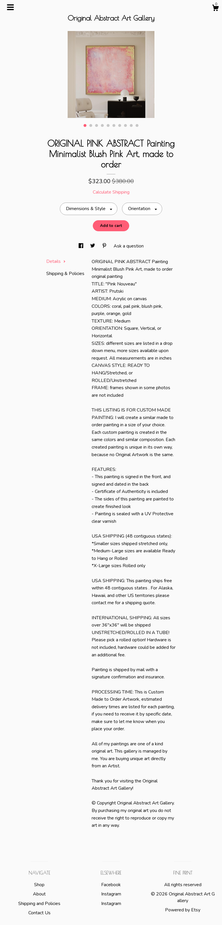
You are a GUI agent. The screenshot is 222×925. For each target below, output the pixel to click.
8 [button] (125, 125)
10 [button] (137, 125)
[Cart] (215, 8)
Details (56, 261)
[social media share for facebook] (81, 246)
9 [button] (131, 125)
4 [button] (102, 125)
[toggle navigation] (10, 7)
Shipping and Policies (39, 903)
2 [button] (90, 125)
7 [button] (119, 125)
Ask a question (129, 246)
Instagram (111, 894)
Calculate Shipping (111, 192)
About (39, 894)
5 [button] (108, 125)
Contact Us (39, 913)
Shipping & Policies (65, 273)
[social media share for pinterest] (105, 246)
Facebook (111, 885)
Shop (39, 885)
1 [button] (85, 125)
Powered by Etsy (182, 910)
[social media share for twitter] (93, 246)
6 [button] (113, 125)
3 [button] (96, 125)
